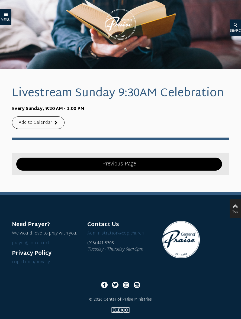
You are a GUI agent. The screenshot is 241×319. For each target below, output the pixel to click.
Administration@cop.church (115, 233)
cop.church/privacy (31, 262)
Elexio (120, 310)
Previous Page (119, 164)
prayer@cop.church (31, 243)
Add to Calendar (35, 123)
